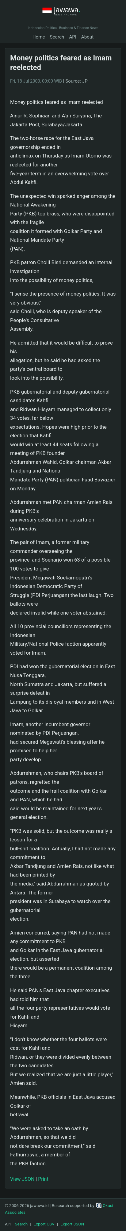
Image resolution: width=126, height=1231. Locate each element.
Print (43, 1179)
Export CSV (44, 1223)
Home (38, 37)
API (72, 37)
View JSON (22, 1179)
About (87, 37)
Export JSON (72, 1223)
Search (57, 37)
